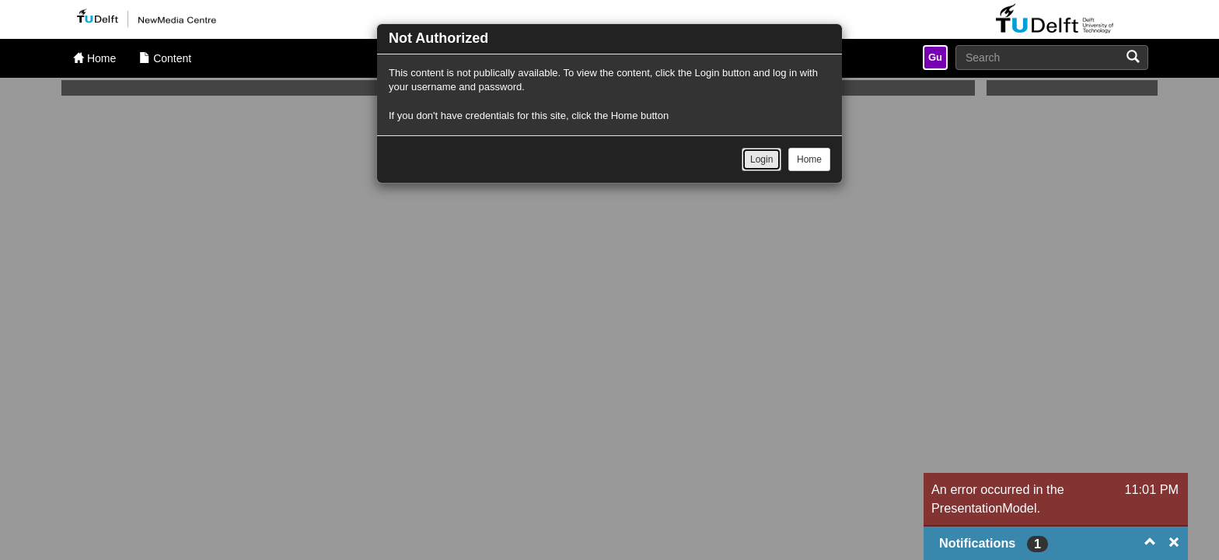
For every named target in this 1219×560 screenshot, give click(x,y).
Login (761, 159)
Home (809, 159)
